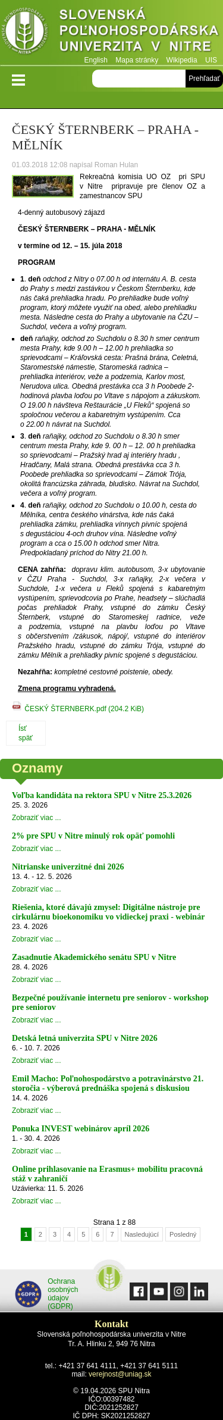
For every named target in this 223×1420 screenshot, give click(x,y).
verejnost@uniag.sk (120, 1374)
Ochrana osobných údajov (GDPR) (46, 1293)
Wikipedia (182, 60)
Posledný (182, 1234)
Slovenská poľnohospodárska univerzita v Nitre (111, 32)
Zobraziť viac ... (36, 818)
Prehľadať (204, 78)
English (96, 60)
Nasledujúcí (142, 1234)
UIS (211, 60)
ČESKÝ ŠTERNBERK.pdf (84, 709)
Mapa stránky (136, 60)
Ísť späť (25, 733)
